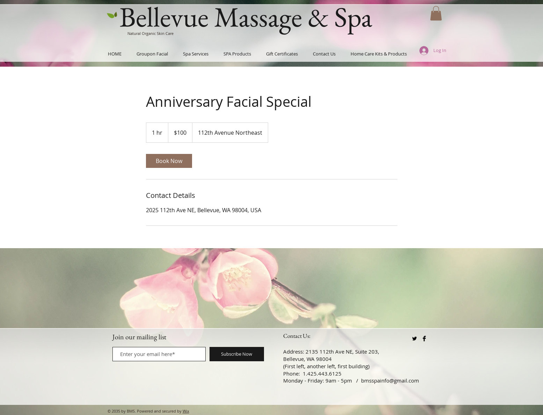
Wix (186, 411)
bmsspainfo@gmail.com (390, 380)
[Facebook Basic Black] (424, 338)
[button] (436, 13)
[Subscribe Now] (237, 354)
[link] (169, 161)
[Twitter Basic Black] (414, 338)
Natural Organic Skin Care (150, 33)
